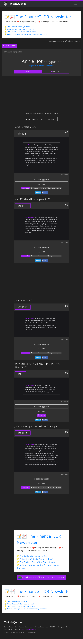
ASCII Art (55, 72)
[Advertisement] (41, 94)
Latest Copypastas (10, 627)
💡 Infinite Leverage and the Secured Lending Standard (26, 34)
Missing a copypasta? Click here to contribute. (41, 113)
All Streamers (9, 46)
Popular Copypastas (26, 627)
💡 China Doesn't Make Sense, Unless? (19, 29)
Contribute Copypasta (12, 629)
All (28, 72)
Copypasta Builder (64, 627)
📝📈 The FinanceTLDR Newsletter (38, 16)
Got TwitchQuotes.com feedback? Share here (65, 41)
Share (44, 192)
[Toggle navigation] (76, 4)
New (34, 119)
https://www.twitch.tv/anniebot (41, 65)
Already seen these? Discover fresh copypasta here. (41, 577)
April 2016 (41, 184)
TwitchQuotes (15, 4)
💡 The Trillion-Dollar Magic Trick (17, 27)
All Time (51, 119)
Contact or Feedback (28, 629)
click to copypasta (41, 179)
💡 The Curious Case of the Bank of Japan (20, 31)
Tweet (38, 192)
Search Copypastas (41, 627)
